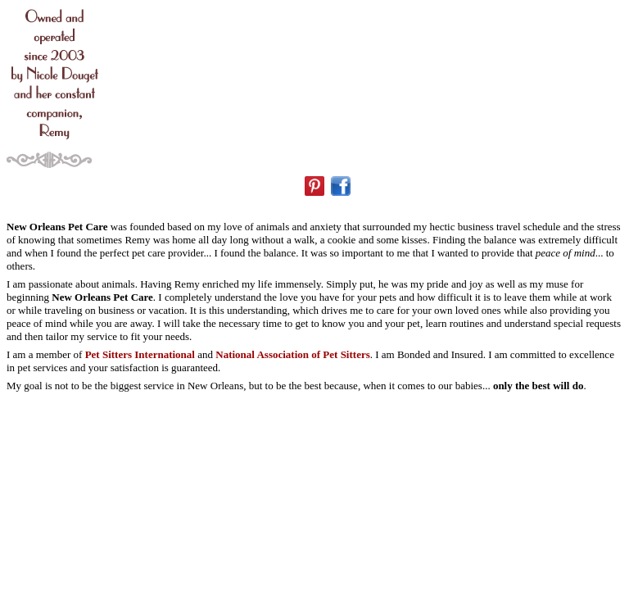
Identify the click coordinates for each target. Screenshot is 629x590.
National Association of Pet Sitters (292, 354)
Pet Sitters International (140, 354)
